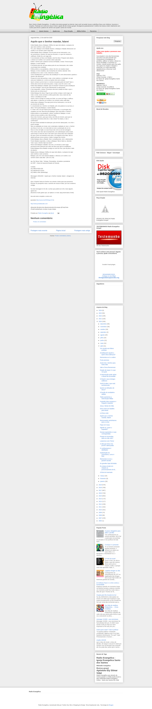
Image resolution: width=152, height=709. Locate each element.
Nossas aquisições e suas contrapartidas (108, 433)
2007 (100, 518)
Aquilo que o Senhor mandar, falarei (106, 416)
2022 (100, 316)
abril (101, 346)
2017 (100, 490)
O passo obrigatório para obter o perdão (112, 531)
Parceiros (93, 31)
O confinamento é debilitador (105, 449)
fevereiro (103, 478)
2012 (100, 504)
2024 (100, 310)
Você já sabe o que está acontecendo (107, 384)
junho (102, 340)
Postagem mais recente (39, 230)
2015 (100, 496)
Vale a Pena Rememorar (107, 367)
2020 (100, 321)
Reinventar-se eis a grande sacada (106, 459)
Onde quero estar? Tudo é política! (107, 630)
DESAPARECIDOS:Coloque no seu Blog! (109, 275)
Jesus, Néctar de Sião (107, 406)
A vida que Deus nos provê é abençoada (107, 444)
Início (33, 31)
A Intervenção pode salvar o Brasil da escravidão (108, 375)
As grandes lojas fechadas (108, 463)
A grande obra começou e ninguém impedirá (108, 402)
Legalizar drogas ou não (112, 570)
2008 (100, 515)
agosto (102, 335)
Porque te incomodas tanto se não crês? (106, 437)
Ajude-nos (56, 31)
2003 (100, 521)
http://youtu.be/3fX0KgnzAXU (45, 200)
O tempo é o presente (111, 545)
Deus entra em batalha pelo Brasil (107, 409)
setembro (103, 332)
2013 (100, 501)
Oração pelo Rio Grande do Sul (106, 595)
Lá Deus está (104, 413)
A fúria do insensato (106, 472)
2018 (100, 487)
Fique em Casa (105, 425)
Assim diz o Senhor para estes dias (107, 363)
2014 (100, 499)
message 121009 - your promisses (107, 619)
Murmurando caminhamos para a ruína (108, 421)
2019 (100, 485)
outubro (103, 329)
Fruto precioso (104, 360)
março (102, 476)
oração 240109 (101, 640)
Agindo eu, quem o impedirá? (106, 428)
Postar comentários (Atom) (63, 235)
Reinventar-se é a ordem (108, 357)
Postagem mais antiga (82, 230)
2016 (100, 493)
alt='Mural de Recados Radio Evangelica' (109, 129)
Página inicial (60, 230)
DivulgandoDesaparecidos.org (109, 277)
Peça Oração (68, 31)
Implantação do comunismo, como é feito (107, 454)
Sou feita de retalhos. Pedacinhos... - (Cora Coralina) (111, 607)
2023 (100, 313)
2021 (100, 319)
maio (102, 343)
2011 (100, 507)
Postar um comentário (39, 221)
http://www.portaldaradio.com (39, 203)
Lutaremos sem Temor (107, 441)
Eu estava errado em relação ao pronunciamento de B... (108, 467)
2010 (100, 510)
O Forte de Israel (110, 558)
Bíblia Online (81, 31)
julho (102, 337)
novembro (103, 326)
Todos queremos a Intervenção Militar (106, 398)
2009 (100, 512)
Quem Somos (43, 31)
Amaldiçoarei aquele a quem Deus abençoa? (107, 353)
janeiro (102, 481)
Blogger (111, 705)
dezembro (103, 324)
